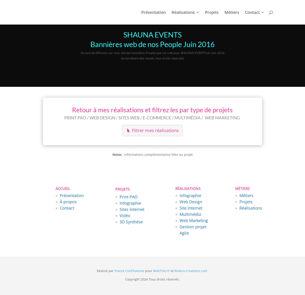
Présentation (153, 13)
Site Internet (191, 208)
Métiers (231, 13)
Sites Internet (132, 209)
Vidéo (125, 215)
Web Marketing (194, 220)
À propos (68, 201)
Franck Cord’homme (129, 271)
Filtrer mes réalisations (155, 130)
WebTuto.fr (161, 271)
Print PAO (129, 196)
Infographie (130, 203)
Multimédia (190, 214)
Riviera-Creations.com (190, 271)
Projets (212, 13)
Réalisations (183, 13)
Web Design (191, 201)
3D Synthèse (131, 221)
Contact (252, 13)
